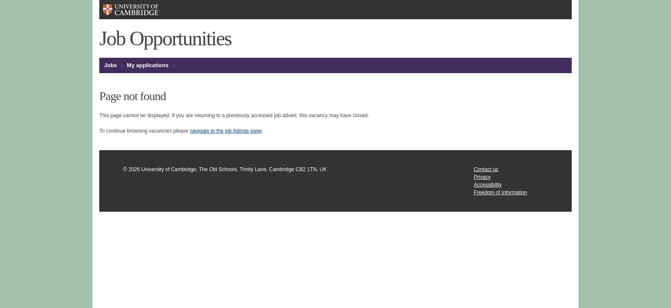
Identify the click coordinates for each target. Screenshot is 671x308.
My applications (148, 65)
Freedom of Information (500, 192)
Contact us (486, 169)
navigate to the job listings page (225, 131)
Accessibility (488, 185)
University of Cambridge (143, 9)
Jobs (110, 65)
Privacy (482, 177)
